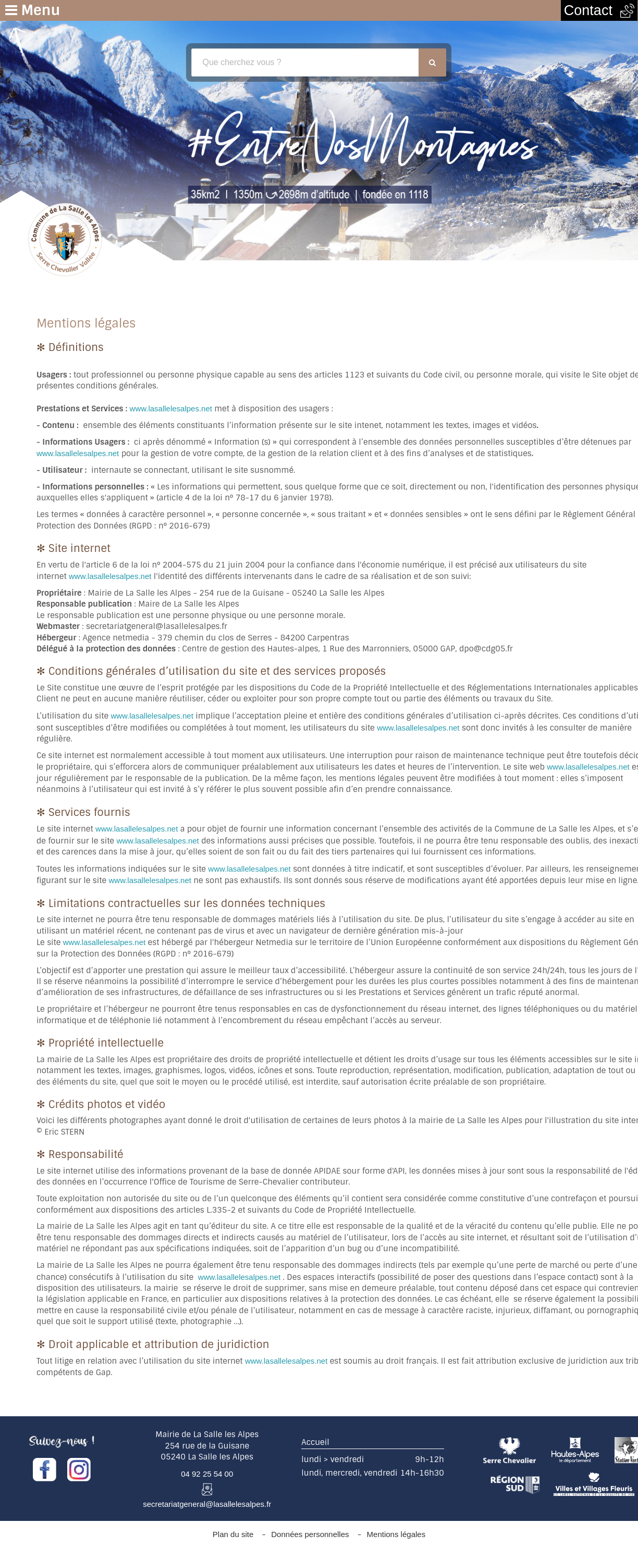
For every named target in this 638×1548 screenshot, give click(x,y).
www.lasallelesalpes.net (171, 408)
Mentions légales (396, 1534)
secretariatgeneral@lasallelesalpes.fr (207, 1504)
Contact (599, 10)
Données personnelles (310, 1534)
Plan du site (233, 1534)
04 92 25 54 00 (207, 1473)
